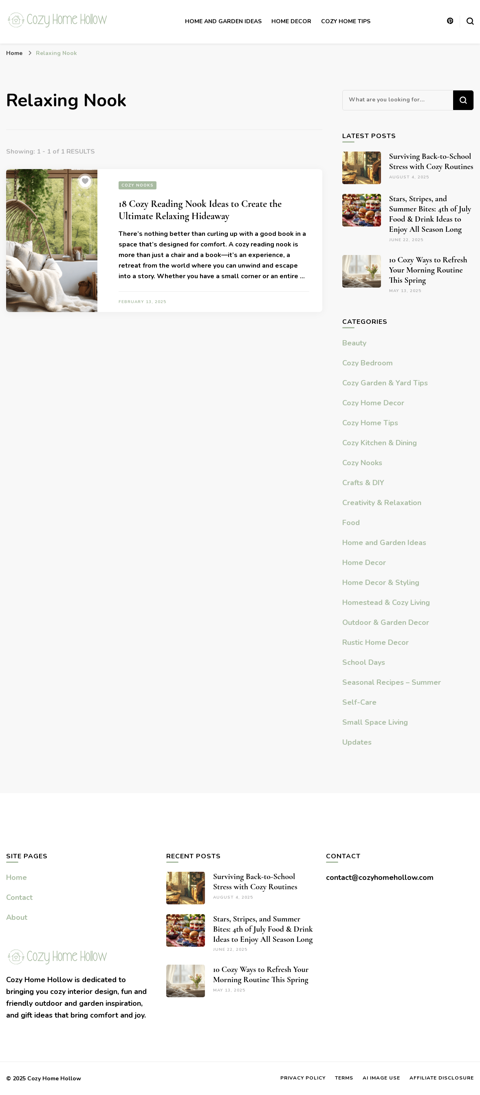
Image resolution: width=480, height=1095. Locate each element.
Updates (357, 742)
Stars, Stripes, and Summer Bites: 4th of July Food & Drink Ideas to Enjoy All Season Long (430, 214)
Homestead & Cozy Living (386, 602)
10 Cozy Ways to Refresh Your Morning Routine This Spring (428, 270)
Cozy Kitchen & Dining (379, 443)
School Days (363, 662)
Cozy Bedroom (367, 363)
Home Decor (291, 21)
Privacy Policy (303, 1078)
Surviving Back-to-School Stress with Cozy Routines (431, 162)
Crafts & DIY (363, 483)
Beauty (354, 343)
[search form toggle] (470, 21)
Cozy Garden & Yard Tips (385, 383)
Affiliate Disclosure (442, 1078)
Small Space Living (375, 722)
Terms (344, 1078)
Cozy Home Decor (373, 403)
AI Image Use (381, 1078)
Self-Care (359, 702)
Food (351, 523)
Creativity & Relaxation (381, 503)
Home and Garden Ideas (223, 21)
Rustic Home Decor (375, 642)
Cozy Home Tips (345, 21)
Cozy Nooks (137, 185)
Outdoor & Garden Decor (385, 622)
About (16, 917)
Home (16, 877)
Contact (19, 897)
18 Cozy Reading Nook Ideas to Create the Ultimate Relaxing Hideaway (200, 210)
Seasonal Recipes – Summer (391, 682)
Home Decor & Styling (380, 582)
